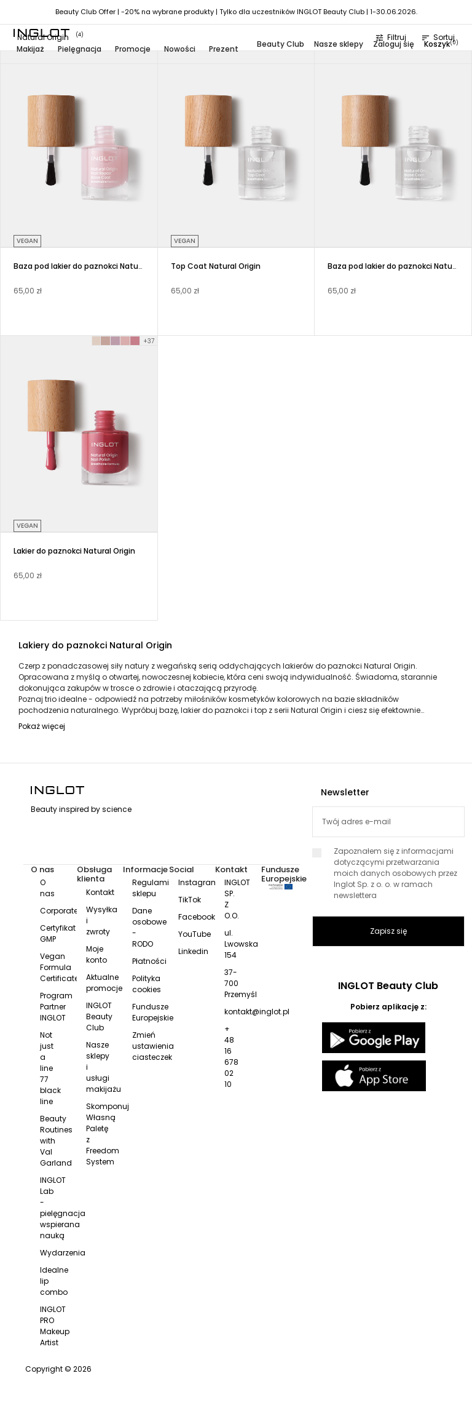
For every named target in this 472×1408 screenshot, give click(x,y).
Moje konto (96, 954)
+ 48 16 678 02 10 (231, 1056)
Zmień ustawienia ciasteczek (153, 1046)
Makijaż (30, 49)
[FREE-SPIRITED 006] (125, 341)
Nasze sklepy (338, 44)
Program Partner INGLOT (56, 1006)
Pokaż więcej (41, 726)
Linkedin (193, 951)
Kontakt (100, 892)
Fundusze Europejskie (152, 1012)
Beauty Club (280, 44)
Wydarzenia (62, 1252)
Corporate (59, 910)
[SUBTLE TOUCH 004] (106, 341)
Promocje (133, 49)
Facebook (196, 917)
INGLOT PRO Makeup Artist (54, 1326)
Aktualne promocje (104, 982)
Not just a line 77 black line (50, 1068)
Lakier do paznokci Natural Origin (74, 551)
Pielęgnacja (79, 49)
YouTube (194, 934)
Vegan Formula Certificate (59, 967)
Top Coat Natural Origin (216, 266)
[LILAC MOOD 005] (115, 341)
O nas (47, 888)
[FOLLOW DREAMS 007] (135, 341)
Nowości (179, 49)
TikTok (189, 899)
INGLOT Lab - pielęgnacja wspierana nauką (62, 1208)
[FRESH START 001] (96, 341)
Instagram (198, 882)
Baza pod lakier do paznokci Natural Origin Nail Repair (113, 266)
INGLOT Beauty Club (99, 1016)
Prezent (223, 49)
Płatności (149, 961)
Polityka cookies (146, 984)
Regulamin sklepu (153, 888)
